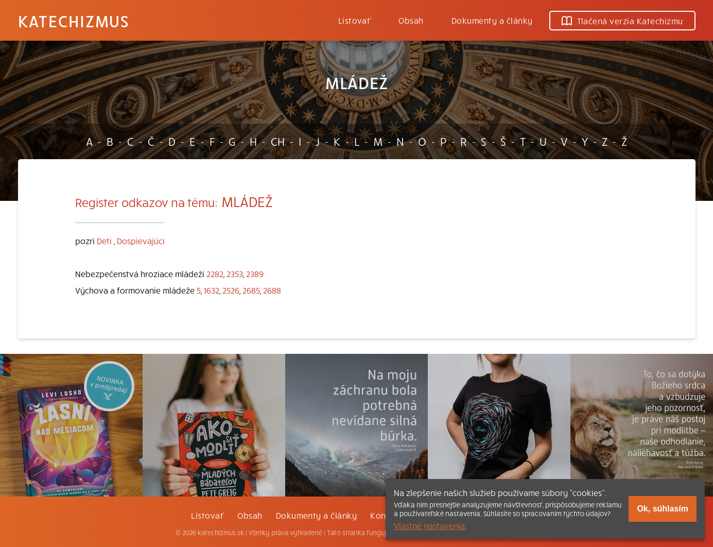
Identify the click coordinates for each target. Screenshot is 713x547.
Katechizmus (73, 20)
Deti (104, 240)
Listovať (354, 20)
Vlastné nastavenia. (430, 525)
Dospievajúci (141, 240)
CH (278, 141)
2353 (235, 273)
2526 (230, 290)
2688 (272, 290)
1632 (211, 290)
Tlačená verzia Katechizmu (622, 20)
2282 (214, 273)
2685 (251, 290)
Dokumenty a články (492, 20)
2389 (255, 273)
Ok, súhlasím (662, 508)
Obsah (410, 20)
